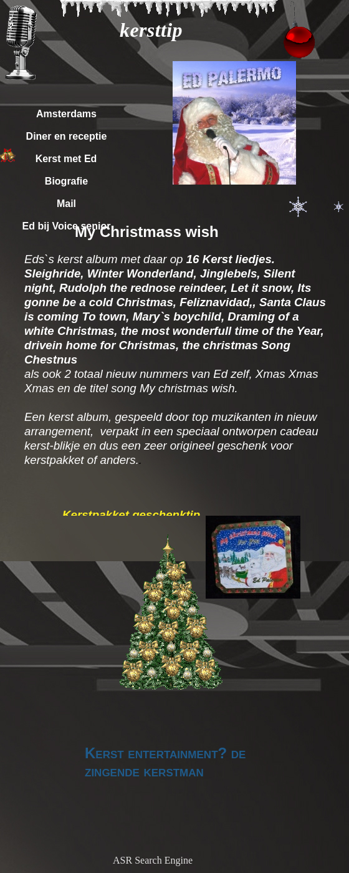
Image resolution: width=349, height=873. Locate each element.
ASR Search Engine (153, 860)
